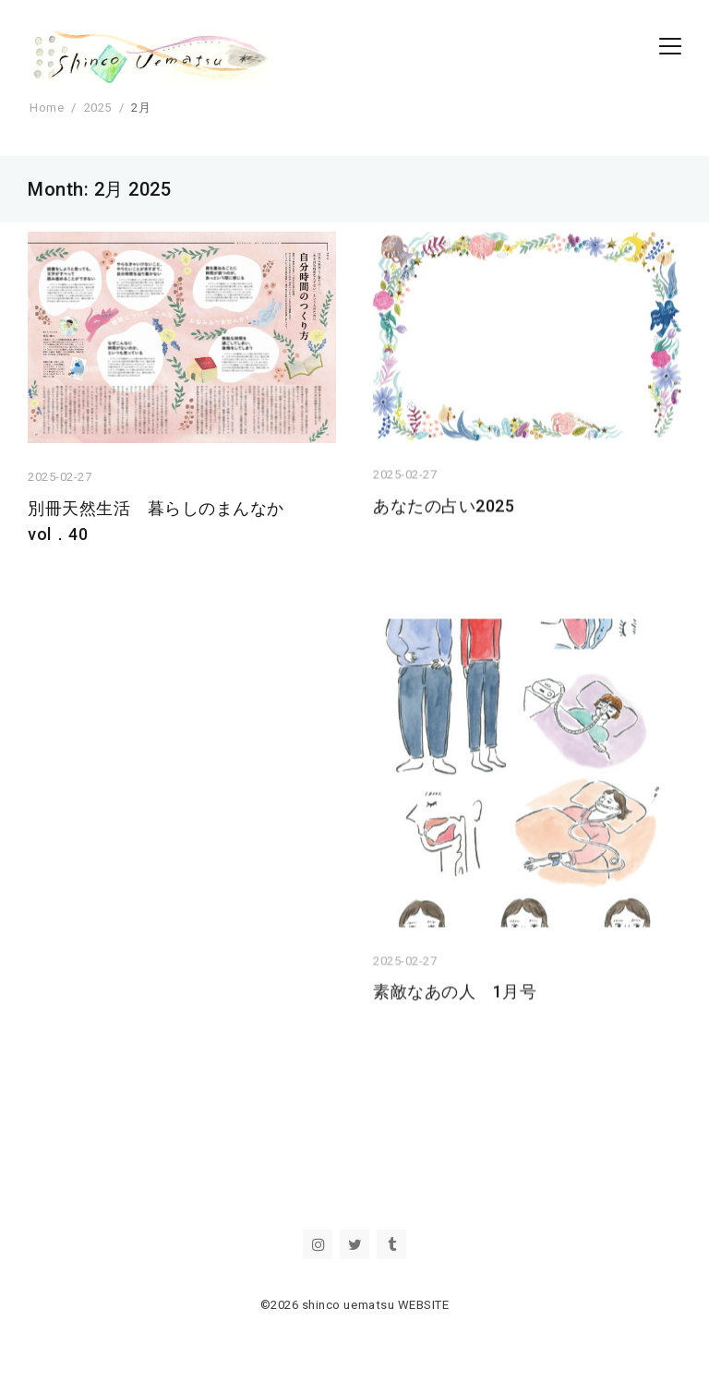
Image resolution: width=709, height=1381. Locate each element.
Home (47, 107)
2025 (98, 107)
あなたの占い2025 (452, 509)
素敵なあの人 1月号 (454, 999)
